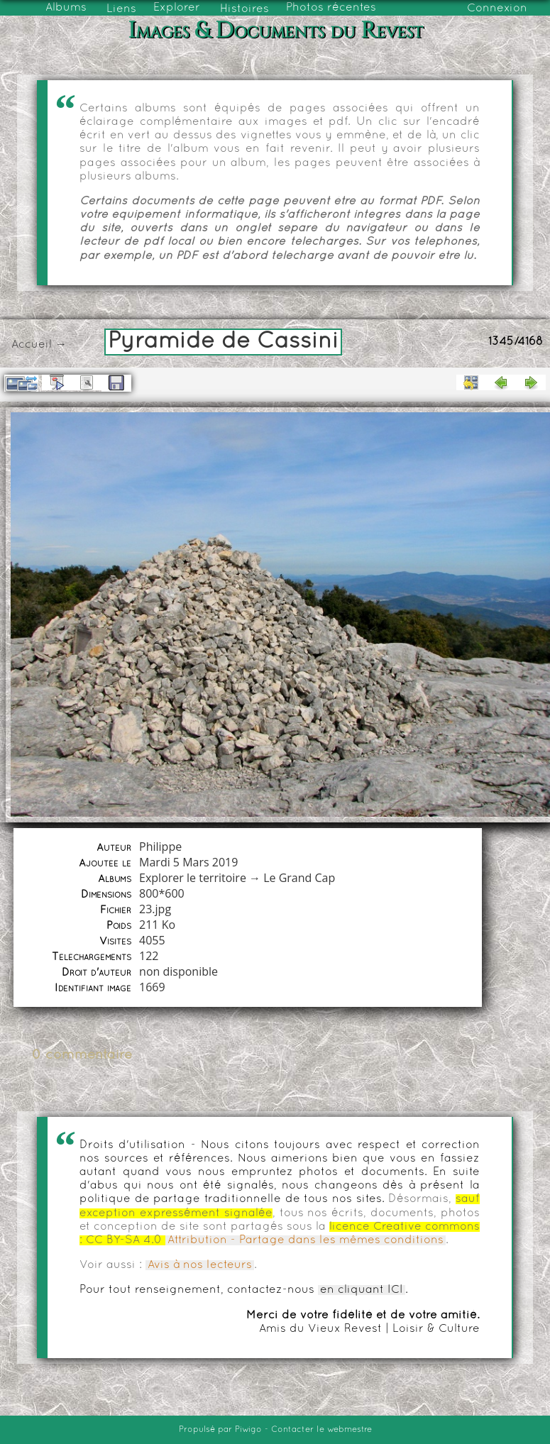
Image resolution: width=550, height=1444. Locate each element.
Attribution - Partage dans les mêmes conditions (305, 1240)
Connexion (497, 8)
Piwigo (248, 1429)
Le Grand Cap (299, 878)
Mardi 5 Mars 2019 (188, 862)
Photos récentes (331, 8)
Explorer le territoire (192, 878)
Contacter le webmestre (321, 1429)
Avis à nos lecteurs (200, 1265)
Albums (66, 8)
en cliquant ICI (361, 1290)
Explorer (176, 8)
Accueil (31, 345)
